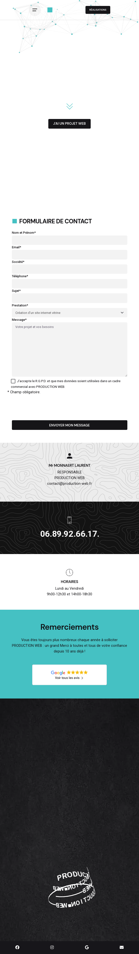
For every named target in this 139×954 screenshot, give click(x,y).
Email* (69, 250)
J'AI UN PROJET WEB (69, 123)
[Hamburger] (36, 10)
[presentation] (49, 405)
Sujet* (69, 294)
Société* (69, 265)
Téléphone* (69, 279)
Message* (69, 347)
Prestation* (69, 309)
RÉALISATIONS (98, 9)
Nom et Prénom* (69, 236)
